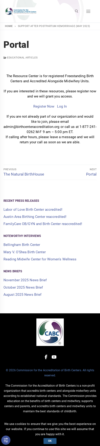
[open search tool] (76, 11)
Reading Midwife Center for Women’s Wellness (39, 259)
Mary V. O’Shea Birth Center (24, 252)
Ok (50, 441)
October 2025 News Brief (23, 287)
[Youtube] (54, 357)
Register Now (43, 106)
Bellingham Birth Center (21, 245)
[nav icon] (88, 11)
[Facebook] (46, 357)
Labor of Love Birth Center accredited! (32, 209)
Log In (62, 106)
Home (9, 26)
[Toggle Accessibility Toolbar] (6, 440)
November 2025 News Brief (25, 280)
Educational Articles (20, 57)
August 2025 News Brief (22, 294)
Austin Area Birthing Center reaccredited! (34, 217)
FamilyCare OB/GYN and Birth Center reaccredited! (42, 224)
